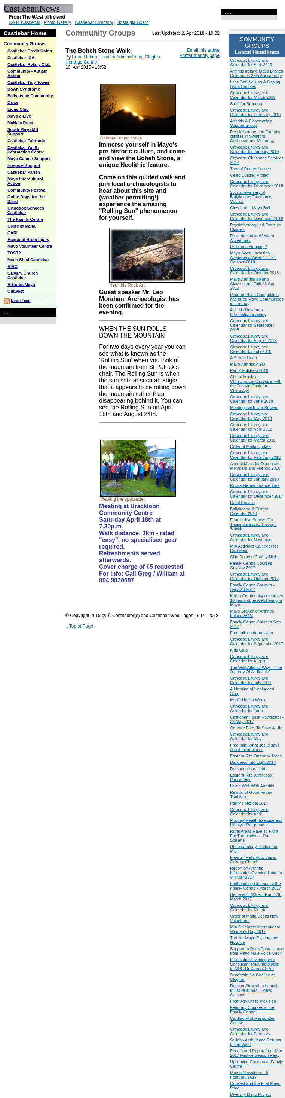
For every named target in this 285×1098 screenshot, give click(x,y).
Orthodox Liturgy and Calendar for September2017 (256, 641)
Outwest (15, 291)
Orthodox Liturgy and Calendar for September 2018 (252, 325)
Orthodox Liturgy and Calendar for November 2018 (256, 216)
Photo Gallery (57, 22)
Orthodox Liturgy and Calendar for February (250, 1031)
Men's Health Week (248, 700)
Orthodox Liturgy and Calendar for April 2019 (251, 62)
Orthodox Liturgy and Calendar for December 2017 (256, 493)
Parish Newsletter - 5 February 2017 (249, 1074)
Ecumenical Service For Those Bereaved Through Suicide (253, 524)
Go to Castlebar (24, 22)
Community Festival (27, 190)
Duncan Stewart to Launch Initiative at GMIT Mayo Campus (254, 990)
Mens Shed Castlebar (28, 259)
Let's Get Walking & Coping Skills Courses (255, 84)
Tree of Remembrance (250, 169)
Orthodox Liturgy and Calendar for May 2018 (251, 416)
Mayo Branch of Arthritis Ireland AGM (252, 613)
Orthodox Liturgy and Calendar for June (249, 708)
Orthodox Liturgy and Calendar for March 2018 (253, 437)
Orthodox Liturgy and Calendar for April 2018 (251, 427)
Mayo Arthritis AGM (247, 364)
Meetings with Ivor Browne (254, 407)
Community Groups (25, 43)
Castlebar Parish (23, 172)
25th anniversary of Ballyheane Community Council (251, 197)
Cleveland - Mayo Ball (250, 207)
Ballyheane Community (30, 96)
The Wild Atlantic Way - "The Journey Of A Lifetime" (256, 669)
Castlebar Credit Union (29, 51)
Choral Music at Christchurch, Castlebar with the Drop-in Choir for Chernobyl (256, 384)
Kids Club (239, 650)
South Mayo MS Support (22, 131)
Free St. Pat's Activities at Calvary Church (253, 859)
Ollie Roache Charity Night (254, 557)
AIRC (12, 266)
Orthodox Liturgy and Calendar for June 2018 (251, 398)
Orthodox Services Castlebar (25, 210)
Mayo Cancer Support (28, 158)
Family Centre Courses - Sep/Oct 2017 (252, 587)
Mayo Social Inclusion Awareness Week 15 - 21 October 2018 (253, 257)
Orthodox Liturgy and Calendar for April (249, 811)
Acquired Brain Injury (28, 239)
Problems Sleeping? (248, 246)
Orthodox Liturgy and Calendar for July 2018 (251, 349)
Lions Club (18, 109)
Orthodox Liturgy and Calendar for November (251, 537)
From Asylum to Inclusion (253, 1001)
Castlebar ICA (20, 57)
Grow (12, 102)
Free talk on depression (251, 633)
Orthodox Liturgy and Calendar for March (249, 907)
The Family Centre (25, 219)
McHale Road (20, 123)
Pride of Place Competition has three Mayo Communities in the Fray (257, 299)
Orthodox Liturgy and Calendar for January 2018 (254, 476)
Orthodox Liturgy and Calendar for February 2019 (255, 112)
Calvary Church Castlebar (22, 275)
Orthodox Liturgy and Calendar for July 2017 (251, 680)
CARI (12, 233)
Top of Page (81, 626)
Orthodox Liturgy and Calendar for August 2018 (253, 338)
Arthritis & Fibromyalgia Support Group (251, 123)
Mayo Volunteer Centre (29, 246)
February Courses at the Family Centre (252, 1009)
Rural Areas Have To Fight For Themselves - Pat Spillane (254, 835)
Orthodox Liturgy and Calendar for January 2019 (254, 149)
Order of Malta (21, 226)
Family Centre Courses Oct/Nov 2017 (251, 565)
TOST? (14, 253)
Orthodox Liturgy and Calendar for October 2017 (254, 576)
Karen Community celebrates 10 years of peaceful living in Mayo (256, 600)
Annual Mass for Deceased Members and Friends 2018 (255, 465)
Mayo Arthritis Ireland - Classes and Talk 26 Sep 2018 (252, 283)
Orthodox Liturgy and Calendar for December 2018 (256, 183)
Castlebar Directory (94, 22)
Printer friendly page (200, 55)
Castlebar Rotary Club (29, 64)
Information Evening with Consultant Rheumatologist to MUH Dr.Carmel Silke (254, 964)
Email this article (203, 50)
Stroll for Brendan (246, 103)
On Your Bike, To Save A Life (256, 728)
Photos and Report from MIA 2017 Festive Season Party (256, 1053)
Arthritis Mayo (21, 284)
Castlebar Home (25, 33)
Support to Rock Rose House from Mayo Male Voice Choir (256, 950)
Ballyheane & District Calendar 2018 (249, 511)
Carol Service (242, 502)
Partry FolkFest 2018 (249, 370)
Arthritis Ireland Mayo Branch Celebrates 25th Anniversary (256, 73)
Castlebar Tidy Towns (28, 82)
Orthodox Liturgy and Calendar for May (249, 736)
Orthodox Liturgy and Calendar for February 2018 (255, 455)
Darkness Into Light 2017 (253, 762)
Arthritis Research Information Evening (248, 312)
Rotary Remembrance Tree (255, 485)
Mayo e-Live (19, 116)
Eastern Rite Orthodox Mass (256, 756)
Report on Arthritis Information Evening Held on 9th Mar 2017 (256, 872)
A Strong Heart (243, 358)
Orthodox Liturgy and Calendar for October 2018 (254, 270)
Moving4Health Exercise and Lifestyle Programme (256, 822)
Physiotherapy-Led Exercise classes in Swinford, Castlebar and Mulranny (255, 136)
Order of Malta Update (250, 446)
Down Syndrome (23, 89)
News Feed (20, 301)
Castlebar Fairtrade (26, 140)
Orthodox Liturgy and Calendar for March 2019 (253, 95)
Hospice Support (23, 165)
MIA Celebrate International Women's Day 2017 (255, 929)
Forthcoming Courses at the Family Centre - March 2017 (255, 885)
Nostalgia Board (132, 22)
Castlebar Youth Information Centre (25, 149)
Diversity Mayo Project (250, 1094)
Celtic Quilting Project (249, 175)
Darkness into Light (247, 768)
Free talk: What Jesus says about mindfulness (254, 747)
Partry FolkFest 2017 (249, 803)
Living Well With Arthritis (252, 786)
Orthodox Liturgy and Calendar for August (249, 658)
